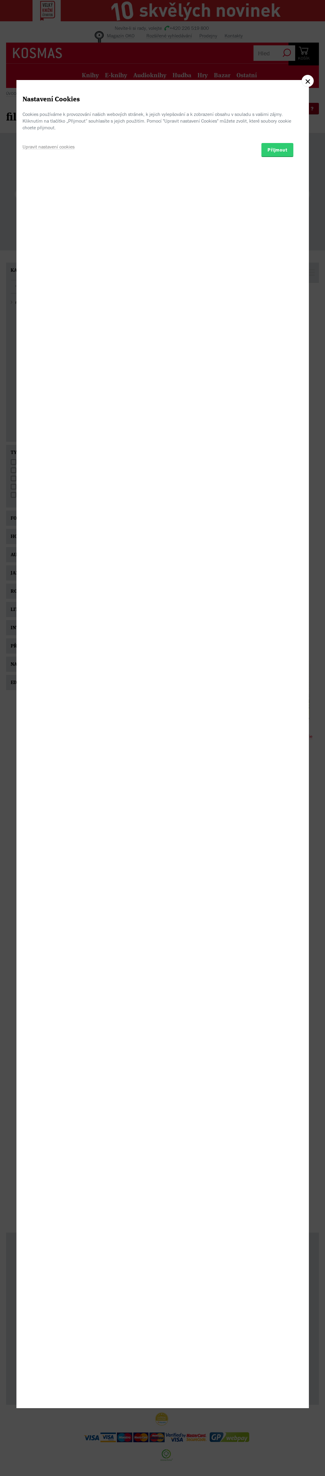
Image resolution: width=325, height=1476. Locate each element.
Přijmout (277, 772)
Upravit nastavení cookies (49, 769)
